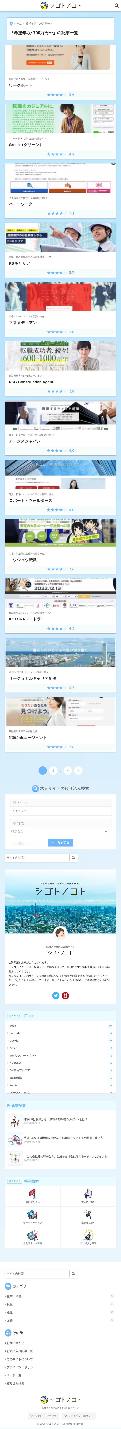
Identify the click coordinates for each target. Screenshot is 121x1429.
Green (62, 1048)
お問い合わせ (15, 1343)
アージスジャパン (62, 1093)
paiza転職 (62, 1078)
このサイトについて (20, 1360)
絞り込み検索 (15, 1385)
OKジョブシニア (62, 1070)
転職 (60, 1304)
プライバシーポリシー (21, 1368)
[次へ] (78, 770)
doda (62, 1026)
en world (62, 1033)
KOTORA (62, 1063)
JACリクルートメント (62, 1055)
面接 (60, 1320)
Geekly (62, 1041)
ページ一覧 (14, 1376)
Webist (62, 1085)
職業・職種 (60, 1296)
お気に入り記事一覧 (20, 1352)
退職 (60, 1312)
